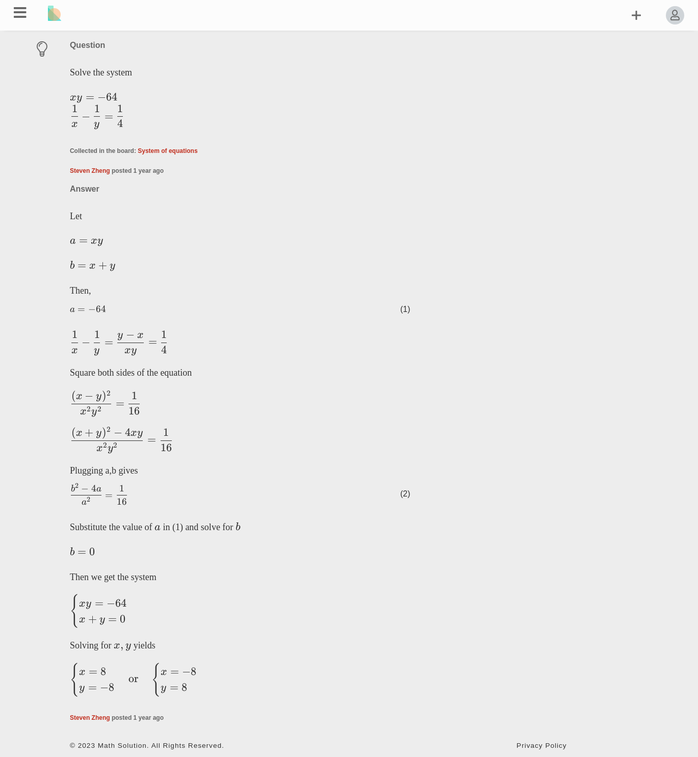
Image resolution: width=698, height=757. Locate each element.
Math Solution (122, 745)
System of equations (167, 150)
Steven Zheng (90, 170)
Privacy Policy (541, 745)
